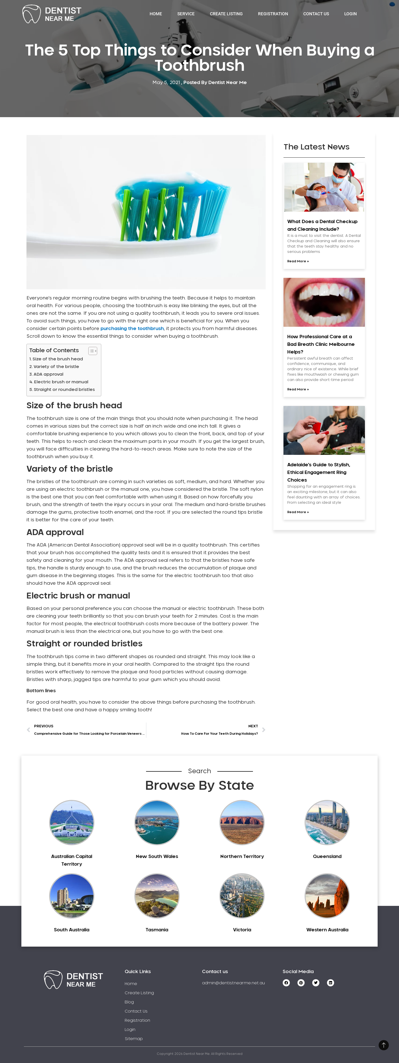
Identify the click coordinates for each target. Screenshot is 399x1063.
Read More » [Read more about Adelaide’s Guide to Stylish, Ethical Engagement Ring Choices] (298, 512)
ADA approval (49, 374)
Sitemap (134, 1039)
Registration (273, 13)
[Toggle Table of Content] (90, 351)
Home (156, 13)
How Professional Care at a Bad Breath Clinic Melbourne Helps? (321, 345)
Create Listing (226, 13)
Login (350, 13)
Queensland (327, 856)
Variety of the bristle (57, 367)
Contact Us (316, 13)
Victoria (242, 930)
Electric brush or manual (61, 382)
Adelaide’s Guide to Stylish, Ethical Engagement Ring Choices (318, 473)
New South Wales (157, 856)
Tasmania (157, 930)
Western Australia (327, 930)
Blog (129, 1002)
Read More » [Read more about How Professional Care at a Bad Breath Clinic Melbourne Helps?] (298, 389)
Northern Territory (242, 856)
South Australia (71, 930)
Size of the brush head (58, 359)
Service (186, 13)
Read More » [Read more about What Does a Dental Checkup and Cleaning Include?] (298, 261)
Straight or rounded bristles (65, 390)
